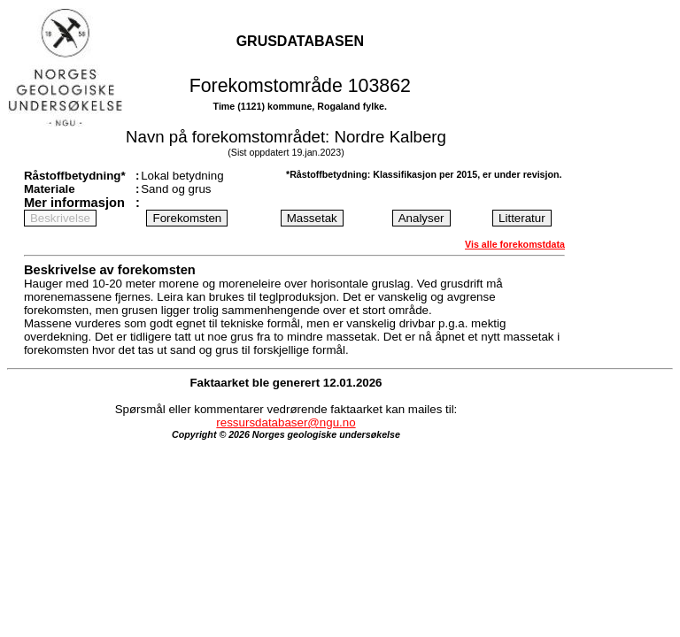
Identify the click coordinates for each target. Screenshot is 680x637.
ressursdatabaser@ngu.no (285, 422)
